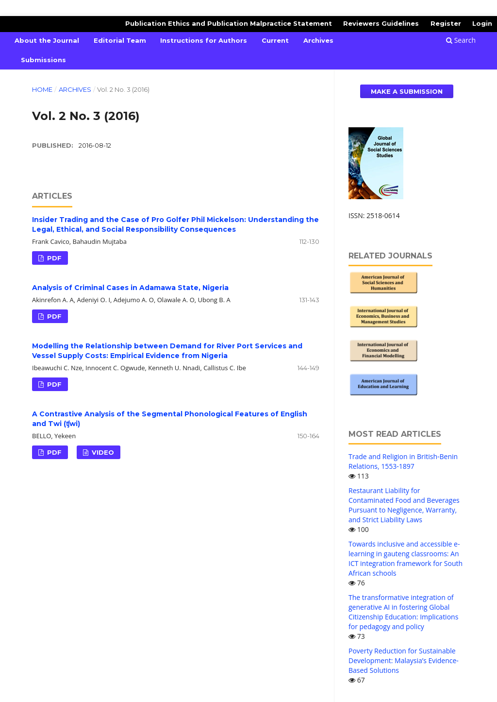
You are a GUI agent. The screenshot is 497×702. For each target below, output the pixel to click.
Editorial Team (120, 40)
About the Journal (47, 40)
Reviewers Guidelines (381, 23)
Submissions (43, 60)
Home (42, 89)
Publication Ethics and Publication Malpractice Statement (228, 23)
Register (446, 23)
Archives (318, 40)
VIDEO (102, 452)
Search (461, 40)
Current (275, 40)
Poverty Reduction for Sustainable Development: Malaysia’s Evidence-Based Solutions (403, 660)
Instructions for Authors (203, 40)
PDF (53, 258)
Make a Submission (407, 91)
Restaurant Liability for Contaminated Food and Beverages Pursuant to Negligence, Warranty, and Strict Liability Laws (404, 505)
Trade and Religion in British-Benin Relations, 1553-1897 (403, 461)
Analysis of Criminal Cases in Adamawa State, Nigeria (130, 287)
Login (482, 23)
